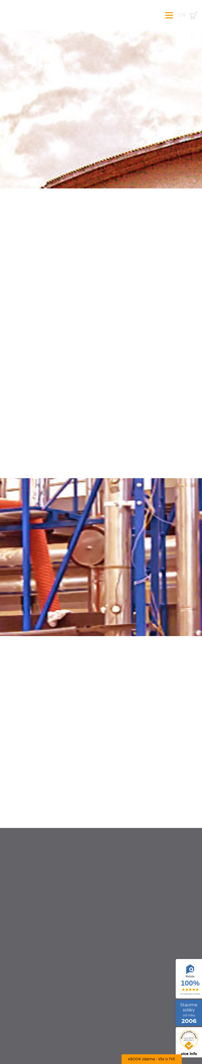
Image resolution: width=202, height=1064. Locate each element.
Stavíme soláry (189, 1013)
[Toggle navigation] (169, 15)
